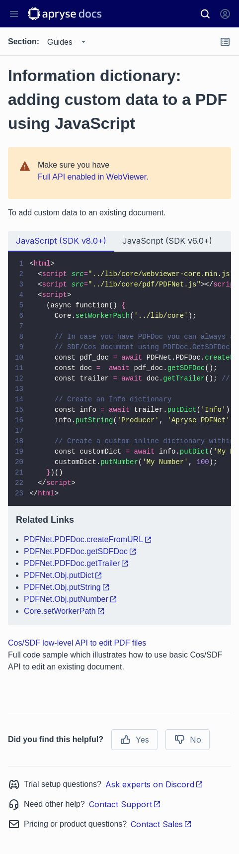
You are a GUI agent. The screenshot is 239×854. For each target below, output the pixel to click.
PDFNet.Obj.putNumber (70, 599)
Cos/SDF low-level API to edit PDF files (77, 643)
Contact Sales (161, 824)
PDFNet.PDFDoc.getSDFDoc (80, 551)
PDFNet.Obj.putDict (63, 575)
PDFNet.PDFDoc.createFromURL (88, 539)
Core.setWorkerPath (64, 611)
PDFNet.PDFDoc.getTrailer (76, 563)
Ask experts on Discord (154, 784)
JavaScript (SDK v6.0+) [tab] (167, 241)
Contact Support (125, 804)
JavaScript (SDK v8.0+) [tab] (61, 241)
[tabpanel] (119, 438)
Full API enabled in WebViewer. (93, 177)
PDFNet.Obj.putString (67, 587)
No (187, 740)
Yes (134, 740)
